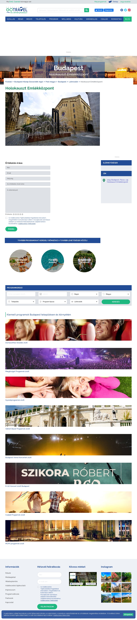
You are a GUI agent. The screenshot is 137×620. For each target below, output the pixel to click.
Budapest (62, 82)
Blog (127, 19)
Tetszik (76, 584)
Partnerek (9, 598)
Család (104, 19)
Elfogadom (128, 614)
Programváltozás (12, 594)
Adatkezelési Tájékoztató (27, 223)
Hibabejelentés (11, 581)
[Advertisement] (68, 38)
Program (53, 19)
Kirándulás (91, 19)
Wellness (66, 19)
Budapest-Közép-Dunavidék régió (28, 82)
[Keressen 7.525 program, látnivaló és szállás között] (60, 10)
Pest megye (51, 82)
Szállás (11, 19)
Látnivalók (73, 82)
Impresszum (10, 590)
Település (41, 19)
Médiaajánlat (10, 577)
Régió (20, 19)
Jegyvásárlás (125, 2)
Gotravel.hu (81, 574)
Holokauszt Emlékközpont (32, 87)
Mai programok (100, 2)
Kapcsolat (9, 602)
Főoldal (8, 82)
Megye (29, 19)
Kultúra (78, 19)
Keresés (116, 302)
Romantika (116, 19)
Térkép (113, 2)
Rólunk (8, 573)
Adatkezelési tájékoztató (15, 586)
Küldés (11, 229)
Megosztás (91, 584)
